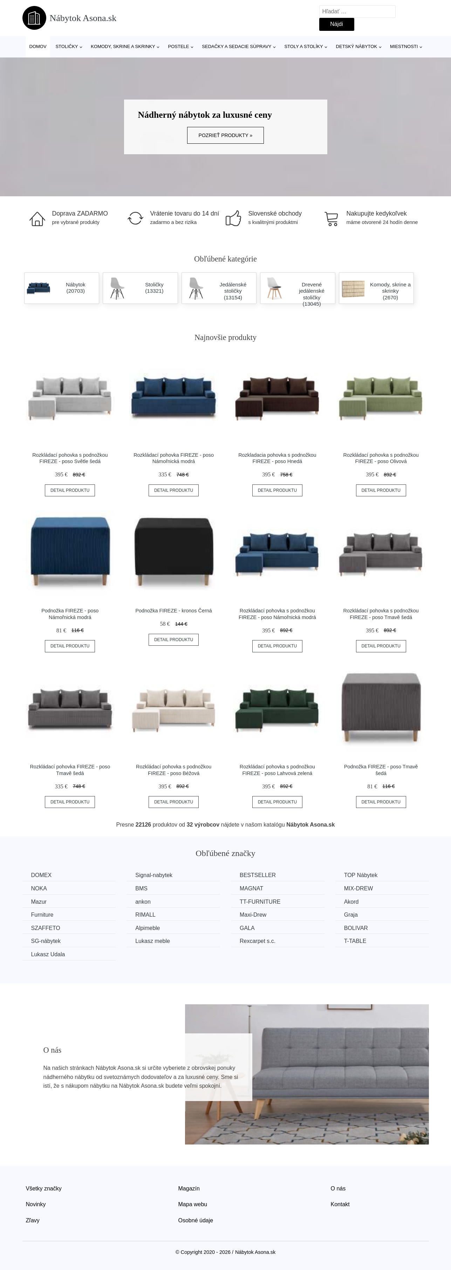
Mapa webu (192, 1204)
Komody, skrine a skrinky (123, 46)
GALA (247, 928)
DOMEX (41, 875)
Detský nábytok (356, 46)
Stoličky (66, 46)
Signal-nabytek (153, 875)
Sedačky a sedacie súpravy (236, 46)
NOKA (39, 888)
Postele (178, 46)
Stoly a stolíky (303, 46)
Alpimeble (147, 928)
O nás (338, 1188)
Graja (351, 915)
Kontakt (340, 1204)
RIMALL (145, 915)
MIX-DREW (358, 888)
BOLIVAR (356, 928)
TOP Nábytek (360, 875)
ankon (143, 902)
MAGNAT (251, 888)
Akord (351, 902)
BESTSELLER (258, 875)
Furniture (42, 915)
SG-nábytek (46, 941)
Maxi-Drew (253, 915)
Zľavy (33, 1220)
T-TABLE (355, 941)
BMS (141, 888)
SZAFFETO (45, 928)
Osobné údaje (195, 1220)
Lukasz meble (152, 941)
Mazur (39, 902)
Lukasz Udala (48, 954)
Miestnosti (404, 46)
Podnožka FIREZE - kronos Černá (173, 610)
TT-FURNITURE (260, 902)
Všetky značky (44, 1188)
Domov (38, 46)
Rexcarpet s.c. (257, 941)
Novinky (36, 1204)
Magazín (189, 1188)
